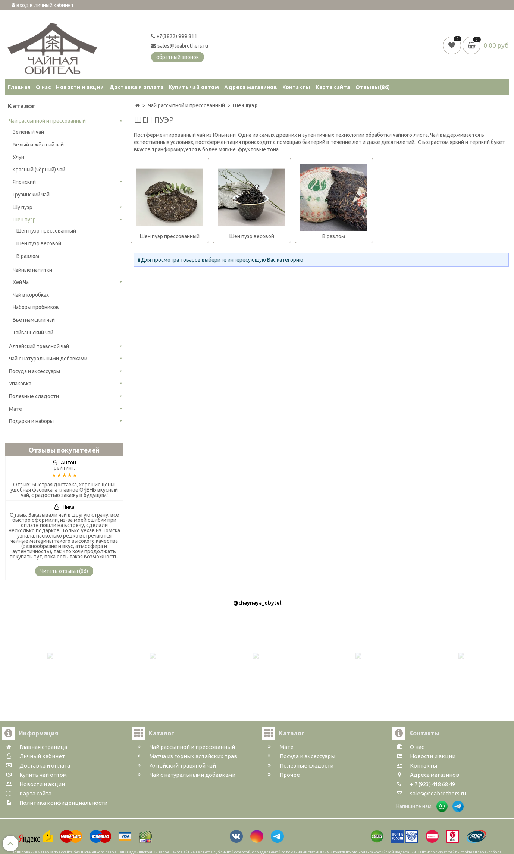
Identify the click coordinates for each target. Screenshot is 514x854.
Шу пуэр (22, 207)
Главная (19, 87)
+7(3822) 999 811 (174, 36)
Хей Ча (21, 282)
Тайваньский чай (33, 332)
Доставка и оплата (136, 87)
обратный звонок (177, 57)
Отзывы (372, 87)
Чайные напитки (32, 270)
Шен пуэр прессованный (46, 231)
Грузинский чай (31, 195)
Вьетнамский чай (34, 320)
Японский (24, 182)
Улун (18, 157)
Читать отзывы (64, 571)
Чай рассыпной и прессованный (47, 121)
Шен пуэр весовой (38, 243)
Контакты (296, 87)
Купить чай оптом (194, 87)
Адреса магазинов (250, 87)
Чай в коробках (31, 295)
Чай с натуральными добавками (48, 359)
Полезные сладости (34, 396)
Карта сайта (333, 87)
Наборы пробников (36, 307)
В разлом (27, 256)
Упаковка (20, 384)
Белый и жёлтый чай (38, 145)
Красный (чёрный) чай (39, 170)
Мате (15, 409)
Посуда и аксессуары (34, 371)
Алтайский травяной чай (39, 346)
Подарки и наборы (31, 421)
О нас (43, 87)
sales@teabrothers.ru (179, 46)
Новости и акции (80, 87)
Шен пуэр (24, 220)
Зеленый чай (28, 132)
